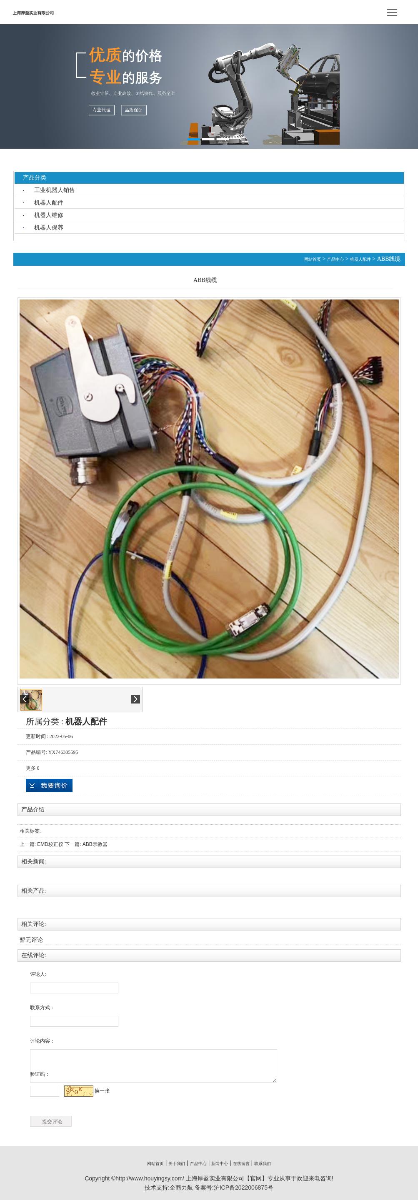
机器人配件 (48, 202)
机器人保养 (48, 227)
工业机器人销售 (54, 190)
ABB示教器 (95, 844)
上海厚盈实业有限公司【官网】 (227, 1178)
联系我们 (262, 1163)
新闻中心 (219, 1163)
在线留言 (241, 1163)
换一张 (102, 1091)
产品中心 (335, 259)
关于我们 (176, 1163)
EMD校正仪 (50, 844)
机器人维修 (48, 215)
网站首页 (312, 259)
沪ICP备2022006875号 (243, 1187)
